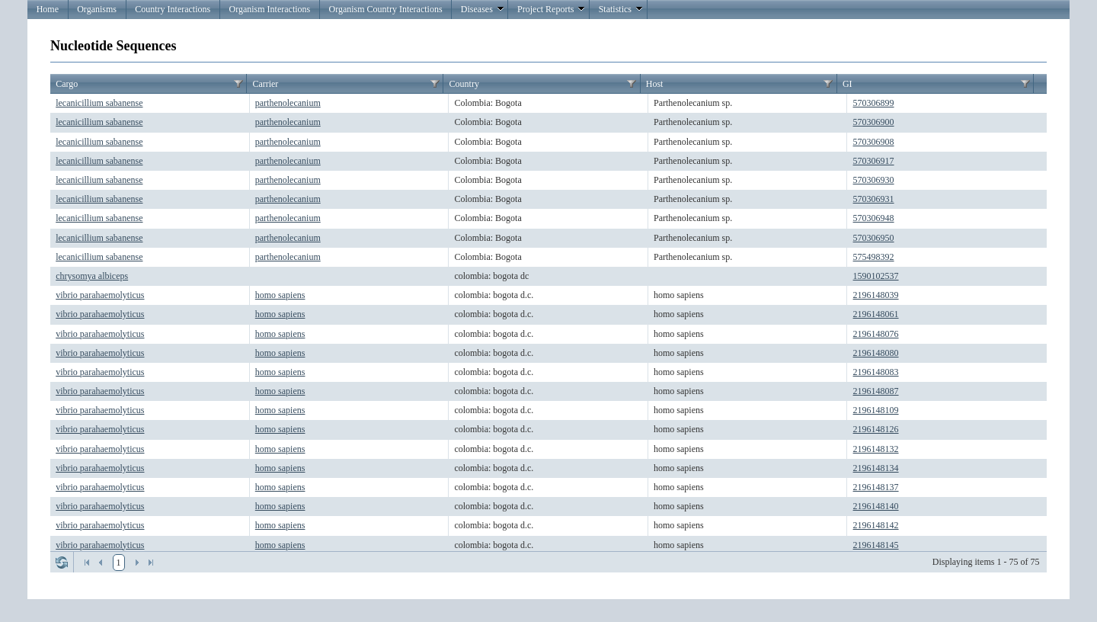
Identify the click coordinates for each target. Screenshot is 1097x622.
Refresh (62, 562)
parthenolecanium (288, 103)
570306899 (873, 103)
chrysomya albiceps (92, 276)
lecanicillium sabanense (99, 103)
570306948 (873, 218)
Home (48, 9)
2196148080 (876, 353)
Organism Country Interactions (385, 9)
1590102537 (876, 276)
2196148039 (876, 295)
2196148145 (876, 545)
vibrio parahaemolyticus (100, 295)
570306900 (873, 122)
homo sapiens (280, 295)
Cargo (67, 84)
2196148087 (876, 391)
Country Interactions (172, 9)
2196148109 (876, 410)
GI (847, 84)
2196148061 (876, 314)
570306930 (873, 180)
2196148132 (876, 449)
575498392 (873, 257)
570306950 (873, 237)
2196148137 (876, 487)
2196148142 (876, 525)
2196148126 (876, 429)
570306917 (873, 161)
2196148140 (876, 506)
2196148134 (876, 468)
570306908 (873, 141)
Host (655, 84)
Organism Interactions (269, 9)
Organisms (97, 9)
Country (464, 84)
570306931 (873, 199)
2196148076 (876, 334)
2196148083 (876, 372)
